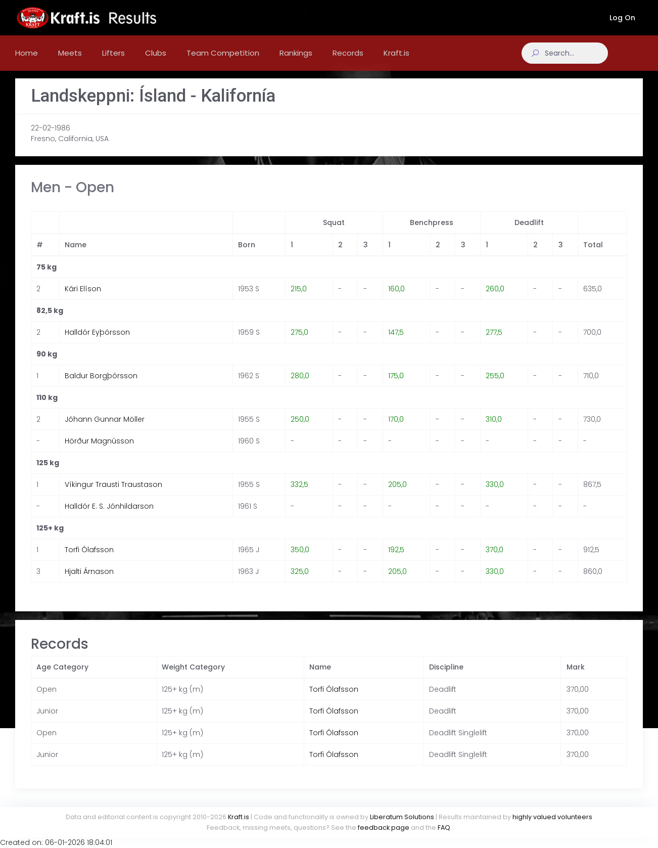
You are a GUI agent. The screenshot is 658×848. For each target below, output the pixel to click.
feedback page (383, 827)
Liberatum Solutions (402, 817)
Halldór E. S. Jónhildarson (109, 516)
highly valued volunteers (552, 817)
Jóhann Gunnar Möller (105, 429)
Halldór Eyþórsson (97, 342)
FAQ (444, 827)
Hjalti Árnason (89, 581)
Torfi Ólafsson (89, 560)
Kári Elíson (83, 299)
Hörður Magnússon (99, 451)
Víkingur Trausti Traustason (113, 494)
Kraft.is (238, 817)
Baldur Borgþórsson (101, 386)
